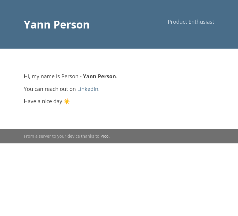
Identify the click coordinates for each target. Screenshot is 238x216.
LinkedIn (87, 88)
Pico (105, 136)
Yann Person (57, 24)
